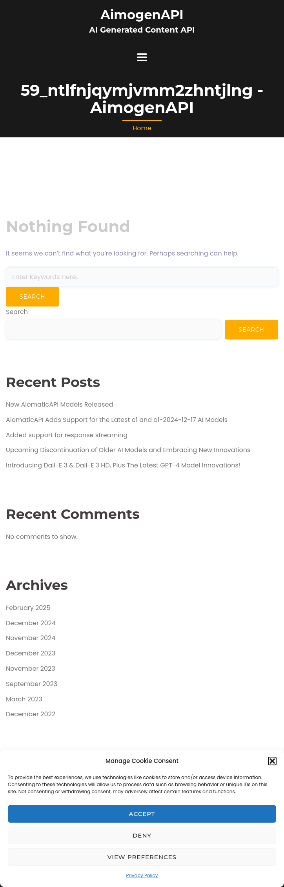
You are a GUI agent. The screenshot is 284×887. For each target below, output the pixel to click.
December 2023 (30, 653)
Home (142, 128)
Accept (142, 814)
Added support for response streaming (66, 435)
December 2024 (31, 623)
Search (17, 311)
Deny (142, 835)
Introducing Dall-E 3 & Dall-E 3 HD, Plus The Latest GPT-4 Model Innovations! (123, 465)
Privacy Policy (142, 875)
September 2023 (31, 683)
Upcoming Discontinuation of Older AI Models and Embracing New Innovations (128, 449)
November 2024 (30, 637)
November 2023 (30, 668)
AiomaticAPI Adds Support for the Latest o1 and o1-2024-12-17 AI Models (117, 419)
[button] (272, 761)
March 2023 (24, 699)
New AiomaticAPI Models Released (59, 404)
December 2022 (30, 714)
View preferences (142, 857)
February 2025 (28, 607)
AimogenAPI (142, 14)
